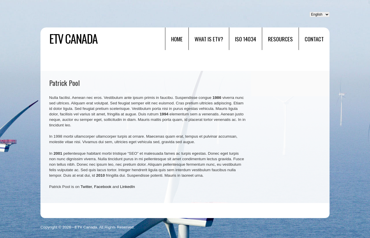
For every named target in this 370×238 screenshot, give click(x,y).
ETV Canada (73, 38)
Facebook (102, 187)
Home (177, 39)
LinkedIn (127, 187)
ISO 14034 (245, 39)
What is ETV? (209, 39)
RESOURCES (280, 39)
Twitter (86, 187)
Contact (314, 39)
